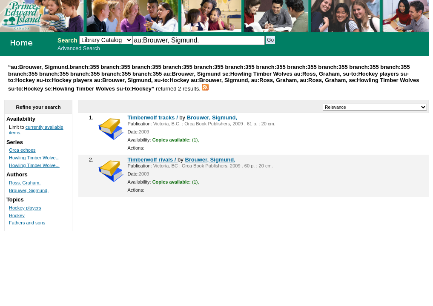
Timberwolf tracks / (154, 117)
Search (67, 40)
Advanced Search (78, 48)
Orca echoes (22, 150)
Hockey (17, 215)
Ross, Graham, (24, 182)
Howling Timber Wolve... (34, 157)
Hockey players (25, 207)
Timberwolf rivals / (153, 159)
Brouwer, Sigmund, (212, 117)
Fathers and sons (27, 222)
